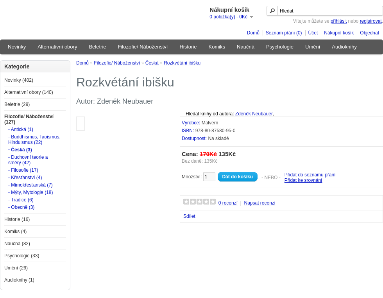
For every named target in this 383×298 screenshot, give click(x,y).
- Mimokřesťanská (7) (30, 185)
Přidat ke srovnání (303, 180)
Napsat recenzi (259, 203)
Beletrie (97, 47)
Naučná (245, 47)
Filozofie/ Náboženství (143, 47)
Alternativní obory (57, 47)
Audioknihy (344, 47)
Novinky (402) (18, 80)
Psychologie (280, 47)
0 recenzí (228, 203)
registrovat (371, 21)
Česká (152, 63)
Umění (312, 47)
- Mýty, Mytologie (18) (30, 192)
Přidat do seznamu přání (310, 175)
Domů (253, 33)
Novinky (17, 47)
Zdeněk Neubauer (253, 114)
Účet (313, 33)
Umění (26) (16, 268)
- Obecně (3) (21, 207)
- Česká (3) (20, 150)
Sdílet (189, 216)
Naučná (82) (17, 243)
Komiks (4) (15, 231)
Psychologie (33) (21, 256)
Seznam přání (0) (284, 33)
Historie (188, 47)
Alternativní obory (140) (28, 92)
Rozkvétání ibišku (182, 63)
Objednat (369, 33)
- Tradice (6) (21, 200)
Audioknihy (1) (19, 280)
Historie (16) (17, 219)
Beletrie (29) (17, 104)
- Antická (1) (20, 129)
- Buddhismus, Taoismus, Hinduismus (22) (34, 139)
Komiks (216, 47)
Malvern (210, 123)
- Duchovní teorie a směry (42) (28, 159)
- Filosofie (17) (23, 170)
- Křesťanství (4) (25, 177)
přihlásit (339, 21)
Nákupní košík (339, 33)
